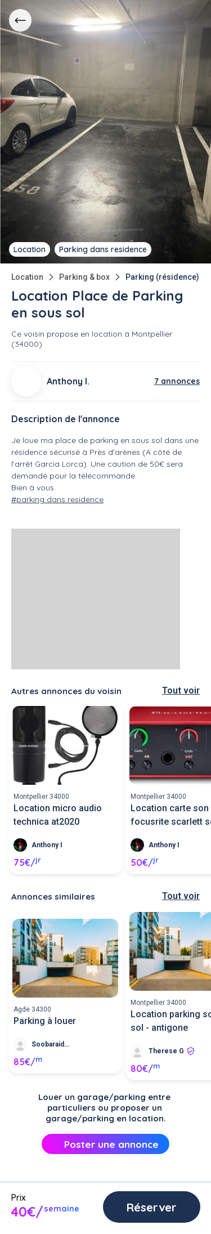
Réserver (148, 1207)
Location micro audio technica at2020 (58, 815)
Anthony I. (68, 381)
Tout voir (181, 690)
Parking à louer (45, 1021)
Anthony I (47, 845)
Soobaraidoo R (52, 1044)
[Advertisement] (95, 599)
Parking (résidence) (162, 276)
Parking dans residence (103, 249)
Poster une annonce (105, 1144)
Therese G (166, 1051)
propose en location (84, 334)
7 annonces (177, 381)
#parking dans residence (57, 499)
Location (27, 276)
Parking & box (84, 276)
